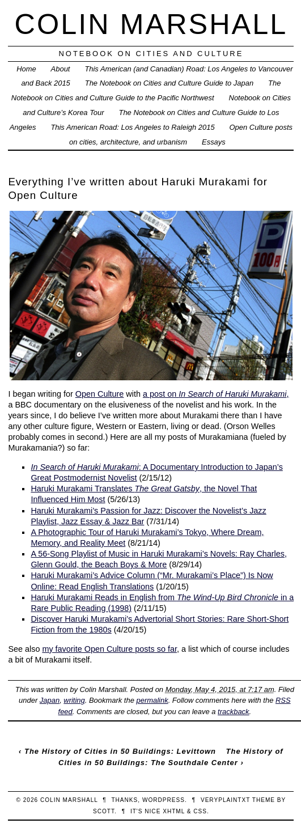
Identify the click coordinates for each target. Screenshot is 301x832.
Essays (214, 142)
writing (73, 700)
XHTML (174, 811)
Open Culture (99, 393)
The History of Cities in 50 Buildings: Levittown (120, 751)
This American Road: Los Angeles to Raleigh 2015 (132, 127)
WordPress (163, 800)
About (60, 69)
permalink (152, 700)
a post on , (216, 393)
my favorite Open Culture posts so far (109, 648)
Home (26, 69)
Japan (50, 700)
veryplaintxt (225, 800)
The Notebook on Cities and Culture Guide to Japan (169, 83)
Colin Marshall (151, 24)
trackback (233, 711)
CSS (200, 811)
